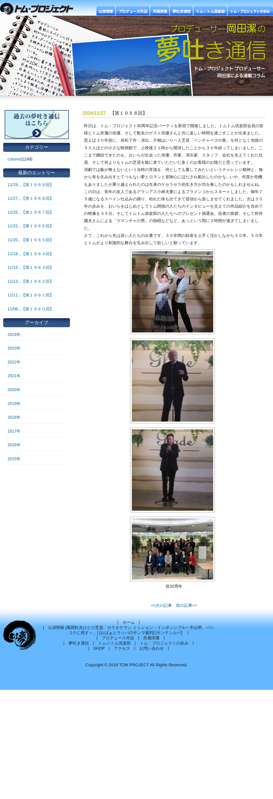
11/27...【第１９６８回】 (31, 198)
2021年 (14, 375)
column (14, 159)
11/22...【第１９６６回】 (31, 226)
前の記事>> (186, 605)
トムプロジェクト (39, 9)
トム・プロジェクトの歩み (164, 643)
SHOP (99, 648)
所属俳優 (151, 638)
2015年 (14, 458)
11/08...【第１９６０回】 (31, 309)
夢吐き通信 (79, 643)
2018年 (14, 417)
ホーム (129, 622)
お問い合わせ (151, 648)
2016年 (14, 444)
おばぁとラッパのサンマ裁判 (126, 632)
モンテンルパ (169, 632)
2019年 (14, 403)
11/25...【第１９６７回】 (31, 212)
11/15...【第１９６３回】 (31, 267)
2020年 (14, 389)
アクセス (122, 648)
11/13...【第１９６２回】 (31, 281)
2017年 (14, 431)
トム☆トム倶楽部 (114, 643)
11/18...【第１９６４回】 (31, 253)
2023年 (14, 348)
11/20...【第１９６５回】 (31, 239)
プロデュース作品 (118, 638)
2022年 (14, 362)
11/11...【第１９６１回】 (31, 295)
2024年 (14, 334)
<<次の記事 (161, 605)
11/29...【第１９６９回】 (31, 184)
